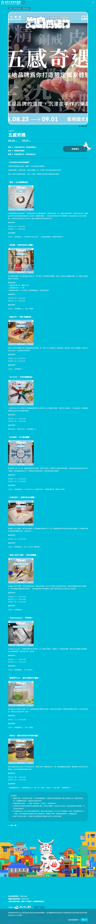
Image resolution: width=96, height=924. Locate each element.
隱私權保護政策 (73, 920)
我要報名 (75, 149)
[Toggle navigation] (92, 2)
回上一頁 (12, 825)
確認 (84, 920)
